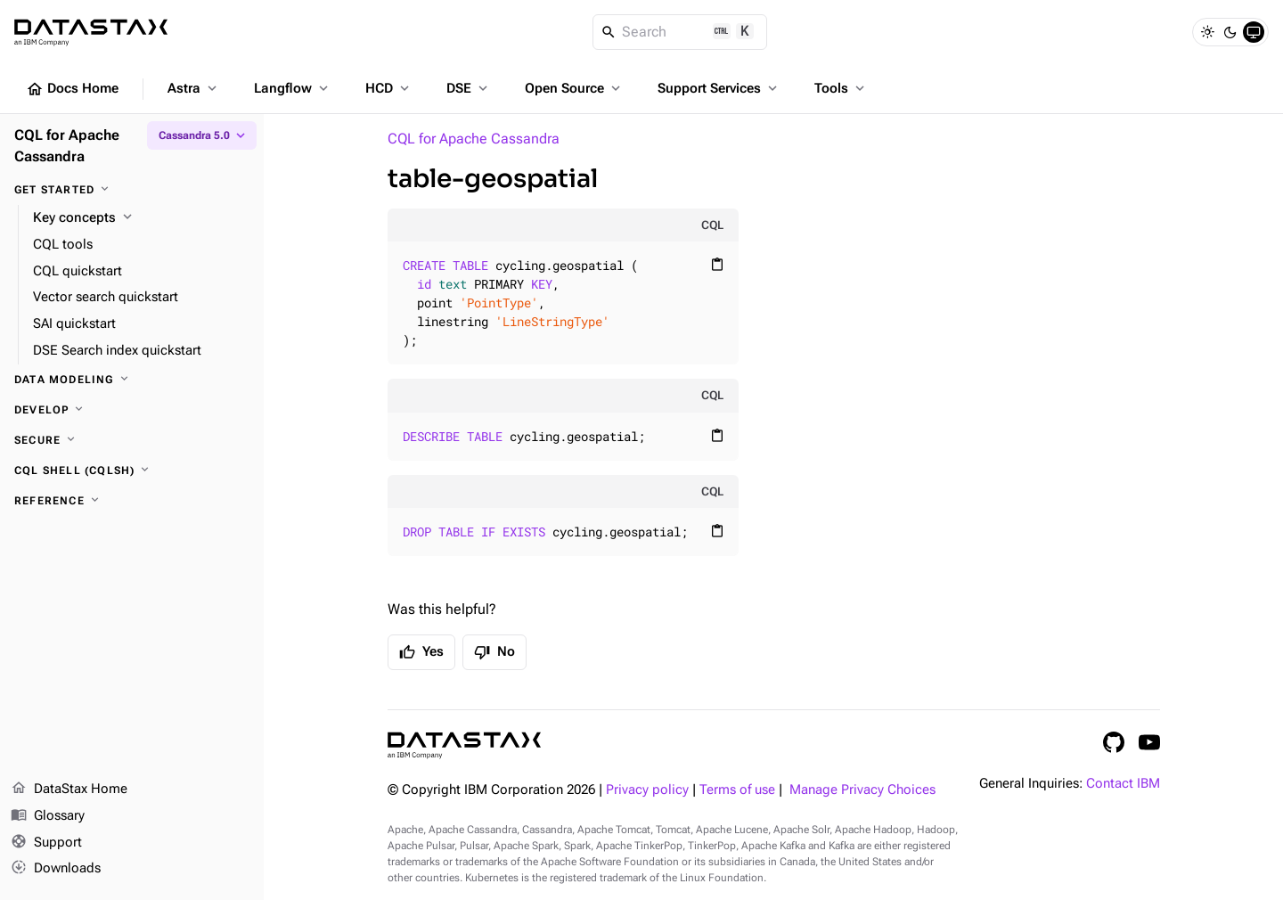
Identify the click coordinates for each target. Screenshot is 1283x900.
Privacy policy (647, 790)
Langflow (292, 88)
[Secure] (132, 440)
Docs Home (72, 89)
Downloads (56, 869)
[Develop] (132, 410)
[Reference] (132, 501)
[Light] (1207, 32)
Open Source (574, 88)
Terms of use (737, 790)
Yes (421, 652)
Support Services (719, 88)
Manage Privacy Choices (862, 790)
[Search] (680, 32)
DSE (468, 88)
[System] (1253, 32)
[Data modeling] (132, 379)
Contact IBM (1123, 783)
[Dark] (1230, 32)
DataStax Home (69, 789)
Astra (194, 88)
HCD (389, 88)
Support (46, 843)
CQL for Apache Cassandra (474, 138)
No (494, 652)
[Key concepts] (141, 218)
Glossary (48, 816)
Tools (841, 88)
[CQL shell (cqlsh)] (132, 470)
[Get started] (132, 190)
